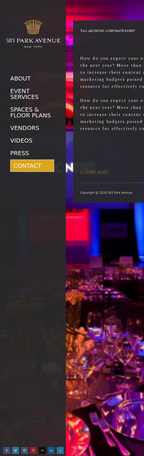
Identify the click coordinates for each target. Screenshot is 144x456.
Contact (27, 166)
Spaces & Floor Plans (30, 112)
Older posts (94, 171)
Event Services (24, 94)
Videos (21, 140)
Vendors (24, 128)
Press (19, 153)
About (20, 78)
